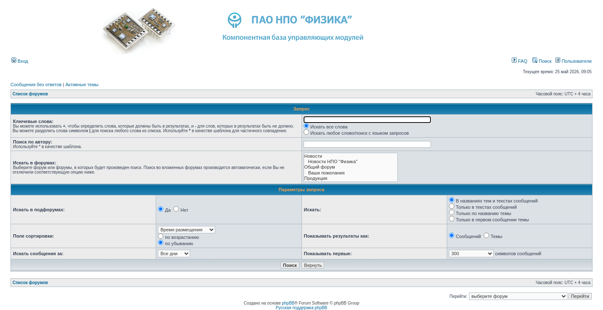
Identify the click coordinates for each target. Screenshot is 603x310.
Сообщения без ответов (36, 84)
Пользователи (573, 61)
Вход (19, 61)
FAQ (519, 61)
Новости (350, 156)
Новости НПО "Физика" (350, 161)
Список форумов (30, 94)
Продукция (350, 178)
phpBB (288, 303)
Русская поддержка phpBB (301, 307)
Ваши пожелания (350, 173)
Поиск (541, 61)
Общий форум (350, 167)
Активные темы (81, 84)
